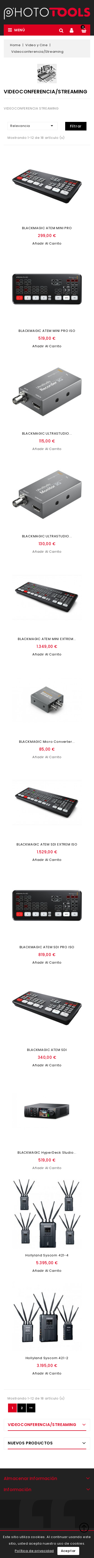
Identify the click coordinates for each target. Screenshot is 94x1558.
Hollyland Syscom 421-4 (47, 1255)
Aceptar (68, 1550)
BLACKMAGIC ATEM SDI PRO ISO (47, 947)
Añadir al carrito (46, 243)
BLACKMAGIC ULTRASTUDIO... (47, 433)
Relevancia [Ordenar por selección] (32, 126)
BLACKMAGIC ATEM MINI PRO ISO (47, 330)
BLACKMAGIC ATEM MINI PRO (47, 228)
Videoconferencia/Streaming (42, 1425)
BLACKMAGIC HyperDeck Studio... (47, 1152)
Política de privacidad (34, 1550)
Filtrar (76, 126)
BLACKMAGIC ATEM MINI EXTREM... (47, 639)
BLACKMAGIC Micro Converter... (47, 741)
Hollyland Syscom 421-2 (47, 1358)
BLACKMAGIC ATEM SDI (47, 1049)
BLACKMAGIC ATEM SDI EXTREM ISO (47, 844)
